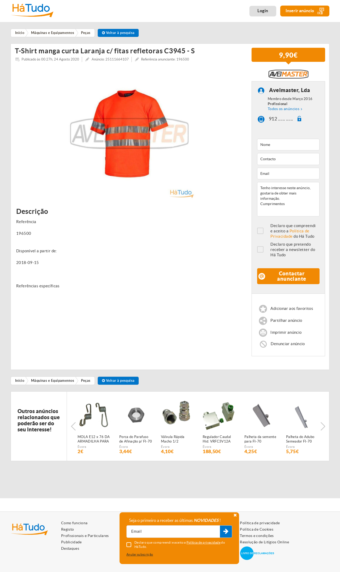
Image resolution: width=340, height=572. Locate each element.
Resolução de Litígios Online (264, 542)
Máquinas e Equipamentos (52, 382)
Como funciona (74, 523)
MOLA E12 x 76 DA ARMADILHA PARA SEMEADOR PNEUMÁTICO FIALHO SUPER (94, 441)
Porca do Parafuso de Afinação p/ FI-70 (135, 441)
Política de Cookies (256, 529)
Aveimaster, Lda (289, 92)
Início (19, 382)
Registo (67, 529)
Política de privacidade (260, 523)
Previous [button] (73, 428)
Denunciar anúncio (288, 345)
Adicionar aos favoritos (291, 310)
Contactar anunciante (291, 278)
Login (262, 10)
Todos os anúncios (283, 111)
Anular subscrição (139, 554)
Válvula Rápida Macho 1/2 (173, 441)
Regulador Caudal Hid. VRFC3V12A (217, 441)
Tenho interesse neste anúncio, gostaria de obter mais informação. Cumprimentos (288, 201)
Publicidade (71, 542)
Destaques (70, 548)
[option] (129, 135)
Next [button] (322, 428)
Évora (82, 448)
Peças (86, 382)
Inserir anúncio (305, 11)
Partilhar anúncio (286, 322)
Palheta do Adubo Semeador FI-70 (300, 441)
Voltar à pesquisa (118, 33)
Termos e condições (257, 536)
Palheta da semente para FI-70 (260, 441)
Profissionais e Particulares (85, 536)
